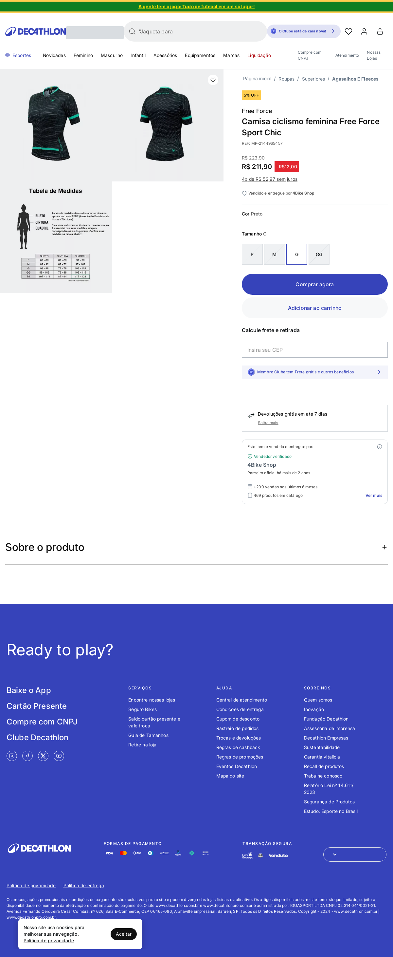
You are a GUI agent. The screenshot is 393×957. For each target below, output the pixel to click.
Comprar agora (314, 284)
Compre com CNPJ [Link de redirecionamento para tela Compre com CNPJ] (42, 721)
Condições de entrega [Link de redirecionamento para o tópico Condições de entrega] (240, 709)
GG (319, 254)
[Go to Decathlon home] (35, 31)
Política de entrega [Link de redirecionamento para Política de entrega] (83, 885)
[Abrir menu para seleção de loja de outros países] (354, 854)
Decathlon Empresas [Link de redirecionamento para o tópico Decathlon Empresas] (326, 738)
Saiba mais (268, 422)
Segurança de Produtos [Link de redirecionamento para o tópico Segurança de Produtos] (329, 801)
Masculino (112, 55)
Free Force (257, 110)
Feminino (83, 55)
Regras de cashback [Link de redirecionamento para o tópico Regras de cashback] (238, 747)
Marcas (231, 55)
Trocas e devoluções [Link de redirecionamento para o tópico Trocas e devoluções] (238, 738)
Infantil (138, 55)
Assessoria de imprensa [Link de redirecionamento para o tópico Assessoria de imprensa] (329, 728)
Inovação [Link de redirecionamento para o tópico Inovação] (314, 709)
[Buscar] (132, 31)
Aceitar (124, 934)
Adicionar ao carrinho (315, 308)
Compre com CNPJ (310, 55)
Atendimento (347, 55)
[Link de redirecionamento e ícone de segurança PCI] (260, 855)
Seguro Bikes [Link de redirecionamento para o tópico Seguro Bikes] (142, 709)
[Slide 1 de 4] (196, 6)
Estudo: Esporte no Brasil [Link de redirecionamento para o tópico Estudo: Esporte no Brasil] (331, 811)
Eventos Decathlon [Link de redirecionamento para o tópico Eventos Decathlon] (236, 766)
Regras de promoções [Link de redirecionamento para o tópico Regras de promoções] (239, 757)
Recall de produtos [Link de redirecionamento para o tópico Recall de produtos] (324, 766)
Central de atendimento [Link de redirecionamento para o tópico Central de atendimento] (241, 700)
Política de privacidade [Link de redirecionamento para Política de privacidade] (31, 885)
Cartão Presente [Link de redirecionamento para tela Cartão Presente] (37, 706)
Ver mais (374, 495)
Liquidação (259, 55)
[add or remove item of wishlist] (213, 80)
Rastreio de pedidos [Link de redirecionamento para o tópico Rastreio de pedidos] (237, 728)
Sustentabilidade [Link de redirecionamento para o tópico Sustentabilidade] (322, 747)
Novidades (54, 55)
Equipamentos (200, 55)
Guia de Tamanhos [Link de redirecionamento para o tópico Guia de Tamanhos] (148, 735)
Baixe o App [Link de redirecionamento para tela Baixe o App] (29, 690)
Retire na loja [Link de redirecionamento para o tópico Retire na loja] (142, 744)
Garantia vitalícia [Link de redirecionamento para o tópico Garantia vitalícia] (322, 757)
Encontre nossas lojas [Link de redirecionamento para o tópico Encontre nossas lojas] (151, 700)
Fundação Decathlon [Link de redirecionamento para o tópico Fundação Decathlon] (326, 719)
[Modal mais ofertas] (379, 447)
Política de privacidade (49, 940)
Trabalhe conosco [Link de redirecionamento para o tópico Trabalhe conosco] (323, 776)
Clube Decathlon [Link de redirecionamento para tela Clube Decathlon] (37, 737)
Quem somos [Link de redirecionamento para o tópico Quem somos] (318, 700)
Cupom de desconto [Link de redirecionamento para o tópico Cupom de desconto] (238, 719)
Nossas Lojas (374, 55)
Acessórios (165, 55)
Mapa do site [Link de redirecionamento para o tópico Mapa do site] (230, 776)
